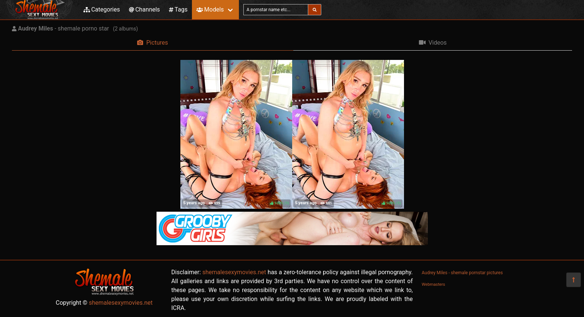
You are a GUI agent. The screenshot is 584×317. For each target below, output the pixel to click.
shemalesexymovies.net (120, 302)
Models (210, 9)
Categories (101, 9)
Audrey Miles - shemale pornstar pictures (462, 272)
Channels (144, 9)
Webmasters (433, 284)
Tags (178, 9)
